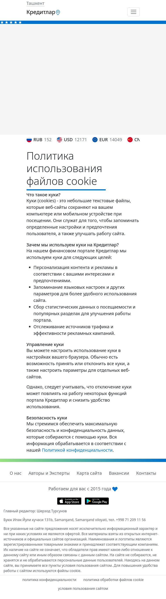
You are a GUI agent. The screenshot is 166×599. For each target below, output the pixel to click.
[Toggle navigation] (133, 11)
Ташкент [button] (36, 3)
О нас (15, 473)
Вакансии (119, 473)
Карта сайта (89, 473)
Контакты (146, 473)
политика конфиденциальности (49, 579)
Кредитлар (44, 12)
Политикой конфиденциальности (77, 450)
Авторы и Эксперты (49, 473)
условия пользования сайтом (83, 588)
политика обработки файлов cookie (113, 579)
